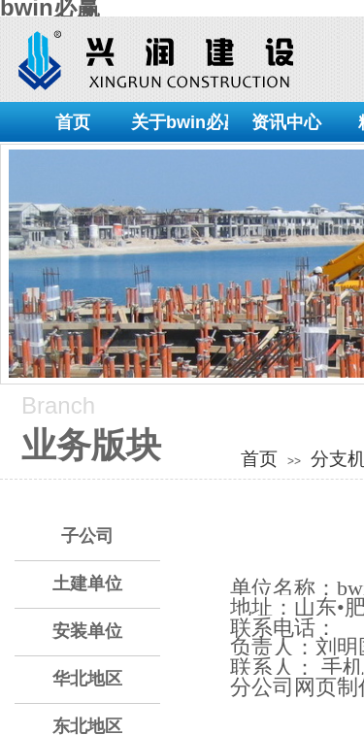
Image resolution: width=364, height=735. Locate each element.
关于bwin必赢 (179, 122)
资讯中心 (286, 122)
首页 (72, 122)
